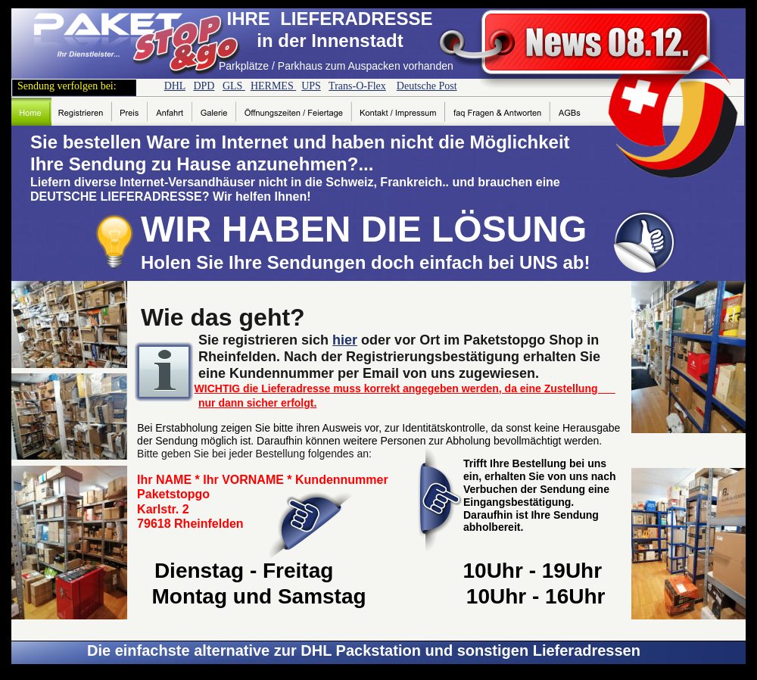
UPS (311, 86)
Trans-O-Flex (357, 86)
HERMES (273, 86)
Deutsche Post (427, 86)
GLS (234, 86)
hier (344, 340)
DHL (174, 86)
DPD (203, 86)
